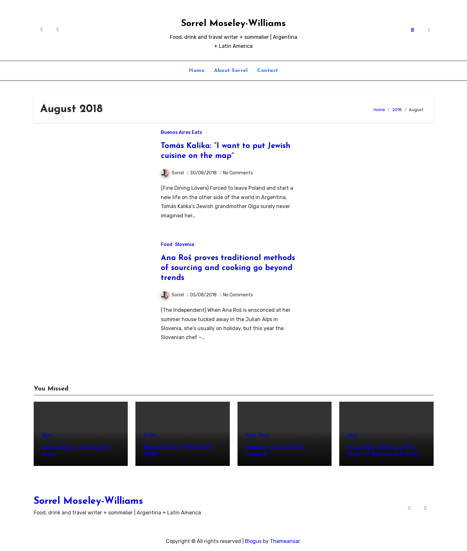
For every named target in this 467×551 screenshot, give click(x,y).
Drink (149, 435)
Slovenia (184, 244)
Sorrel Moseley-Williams (233, 23)
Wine (47, 435)
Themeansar (285, 541)
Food (166, 244)
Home (196, 70)
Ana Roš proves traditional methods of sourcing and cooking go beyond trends (228, 268)
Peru (251, 435)
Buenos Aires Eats (181, 132)
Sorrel (172, 173)
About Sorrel (230, 70)
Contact (267, 70)
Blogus (253, 541)
